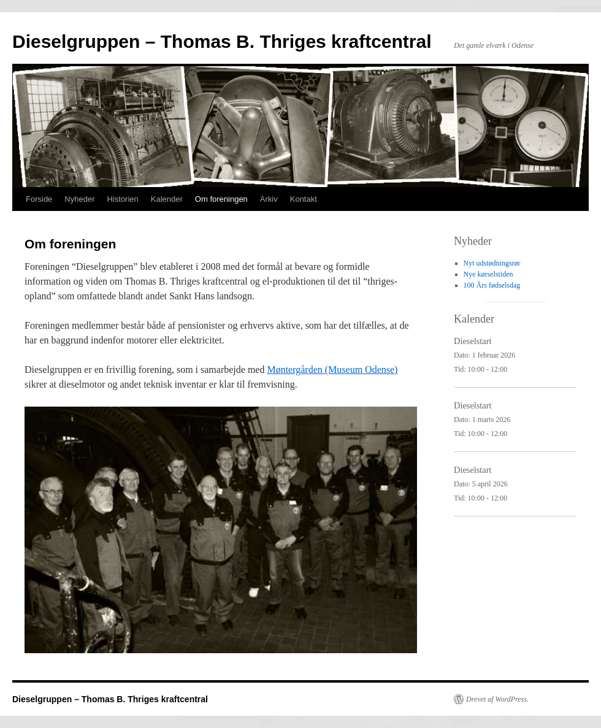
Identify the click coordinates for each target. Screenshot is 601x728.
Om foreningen (221, 199)
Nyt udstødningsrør (492, 263)
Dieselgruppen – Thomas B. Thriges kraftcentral (222, 41)
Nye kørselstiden (488, 274)
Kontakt (303, 199)
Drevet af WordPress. (497, 699)
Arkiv (269, 199)
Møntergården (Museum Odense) (332, 369)
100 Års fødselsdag (492, 285)
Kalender (167, 199)
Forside (39, 199)
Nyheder (79, 199)
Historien (123, 199)
